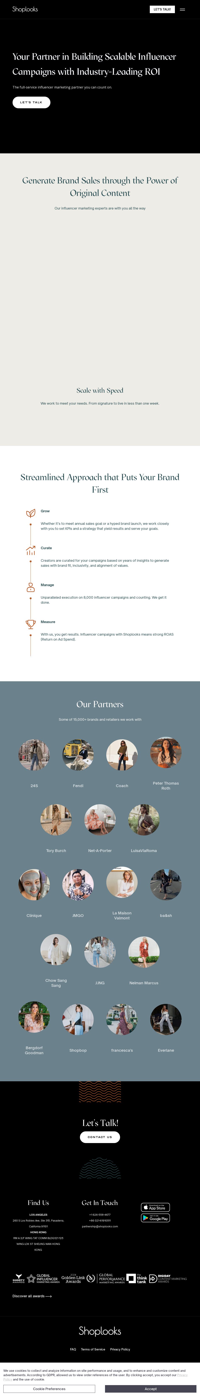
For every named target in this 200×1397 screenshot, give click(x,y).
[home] (25, 9)
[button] (182, 9)
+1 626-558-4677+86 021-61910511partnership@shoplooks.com (100, 1220)
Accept (151, 1389)
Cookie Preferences (49, 1389)
